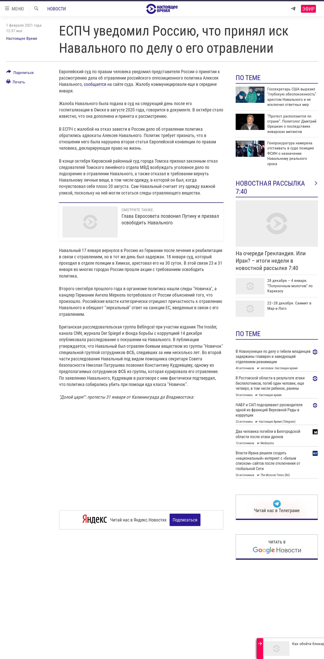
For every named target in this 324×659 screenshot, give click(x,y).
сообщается (95, 84)
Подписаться (185, 519)
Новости (56, 8)
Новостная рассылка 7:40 (277, 187)
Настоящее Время (21, 38)
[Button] (20, 73)
